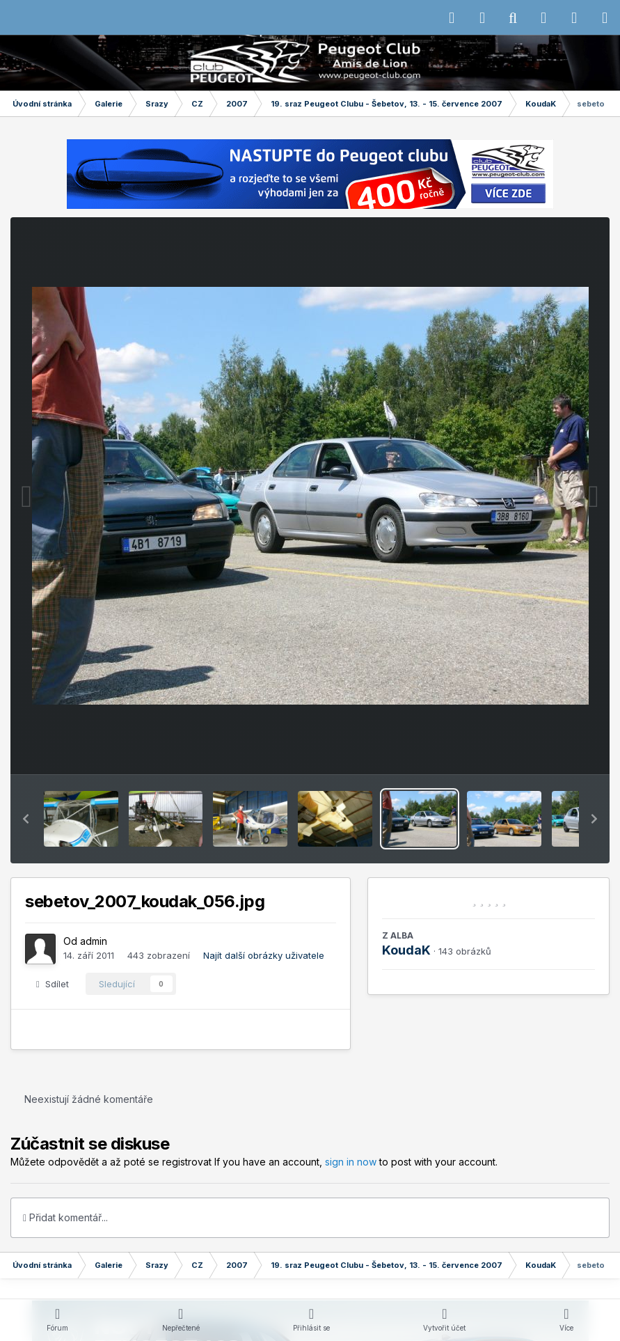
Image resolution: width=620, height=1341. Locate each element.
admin (93, 941)
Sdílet (52, 983)
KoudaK (406, 950)
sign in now (350, 1162)
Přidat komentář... (65, 1217)
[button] (25, 818)
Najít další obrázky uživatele (263, 955)
